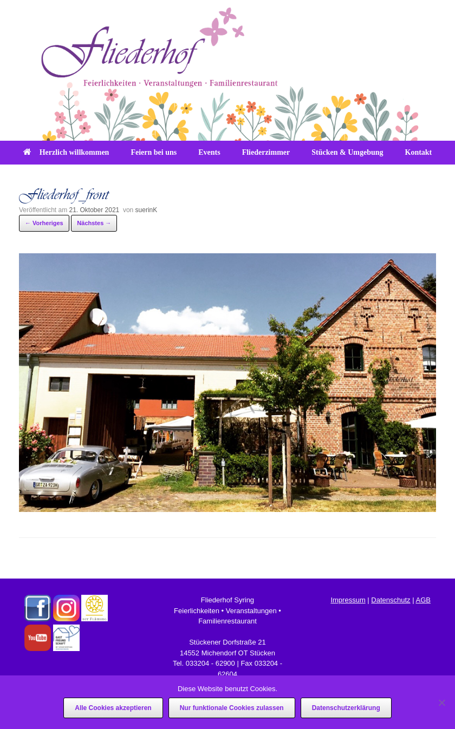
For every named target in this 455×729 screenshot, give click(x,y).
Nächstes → (94, 223)
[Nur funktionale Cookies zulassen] (441, 702)
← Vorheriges (44, 223)
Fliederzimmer (266, 152)
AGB (422, 600)
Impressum (347, 600)
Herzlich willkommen (66, 152)
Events (209, 152)
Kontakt (418, 152)
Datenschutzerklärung (346, 708)
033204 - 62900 (210, 663)
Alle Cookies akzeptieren (113, 708)
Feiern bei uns (154, 152)
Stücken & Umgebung (347, 152)
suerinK (146, 210)
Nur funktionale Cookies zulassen (232, 708)
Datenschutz (390, 600)
